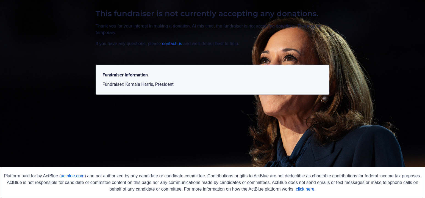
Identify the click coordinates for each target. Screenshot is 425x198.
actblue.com (72, 176)
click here (305, 189)
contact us (172, 43)
